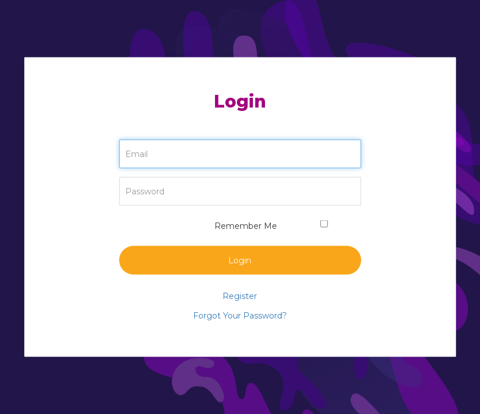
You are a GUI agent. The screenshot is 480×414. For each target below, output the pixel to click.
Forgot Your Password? (240, 315)
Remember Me (240, 225)
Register (239, 296)
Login (239, 260)
